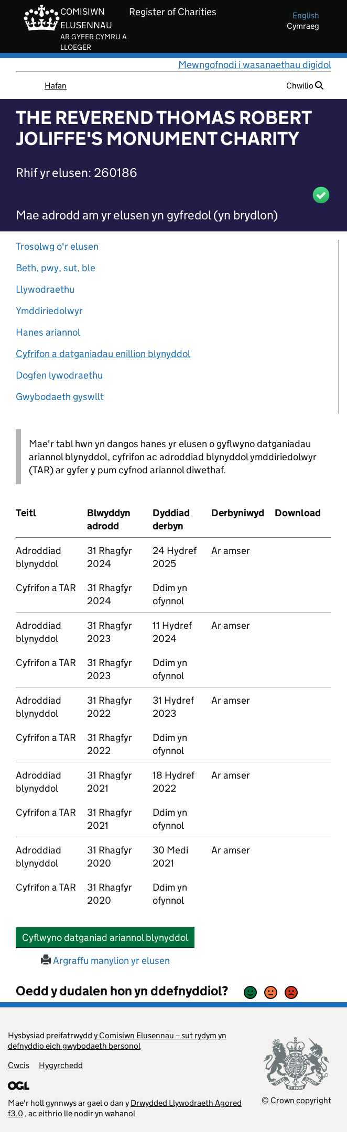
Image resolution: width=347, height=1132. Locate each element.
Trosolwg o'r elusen (57, 246)
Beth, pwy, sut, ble (55, 268)
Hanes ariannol (48, 332)
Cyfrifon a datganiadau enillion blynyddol (103, 354)
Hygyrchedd (61, 1065)
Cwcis (18, 1065)
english (305, 15)
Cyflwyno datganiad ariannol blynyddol (108, 937)
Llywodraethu (45, 289)
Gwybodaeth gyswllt (60, 397)
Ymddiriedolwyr (49, 311)
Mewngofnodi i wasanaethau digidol (254, 65)
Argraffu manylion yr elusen (105, 961)
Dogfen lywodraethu (59, 375)
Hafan (56, 86)
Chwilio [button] (304, 86)
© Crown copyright (296, 1100)
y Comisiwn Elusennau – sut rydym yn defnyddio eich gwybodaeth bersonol (117, 1040)
